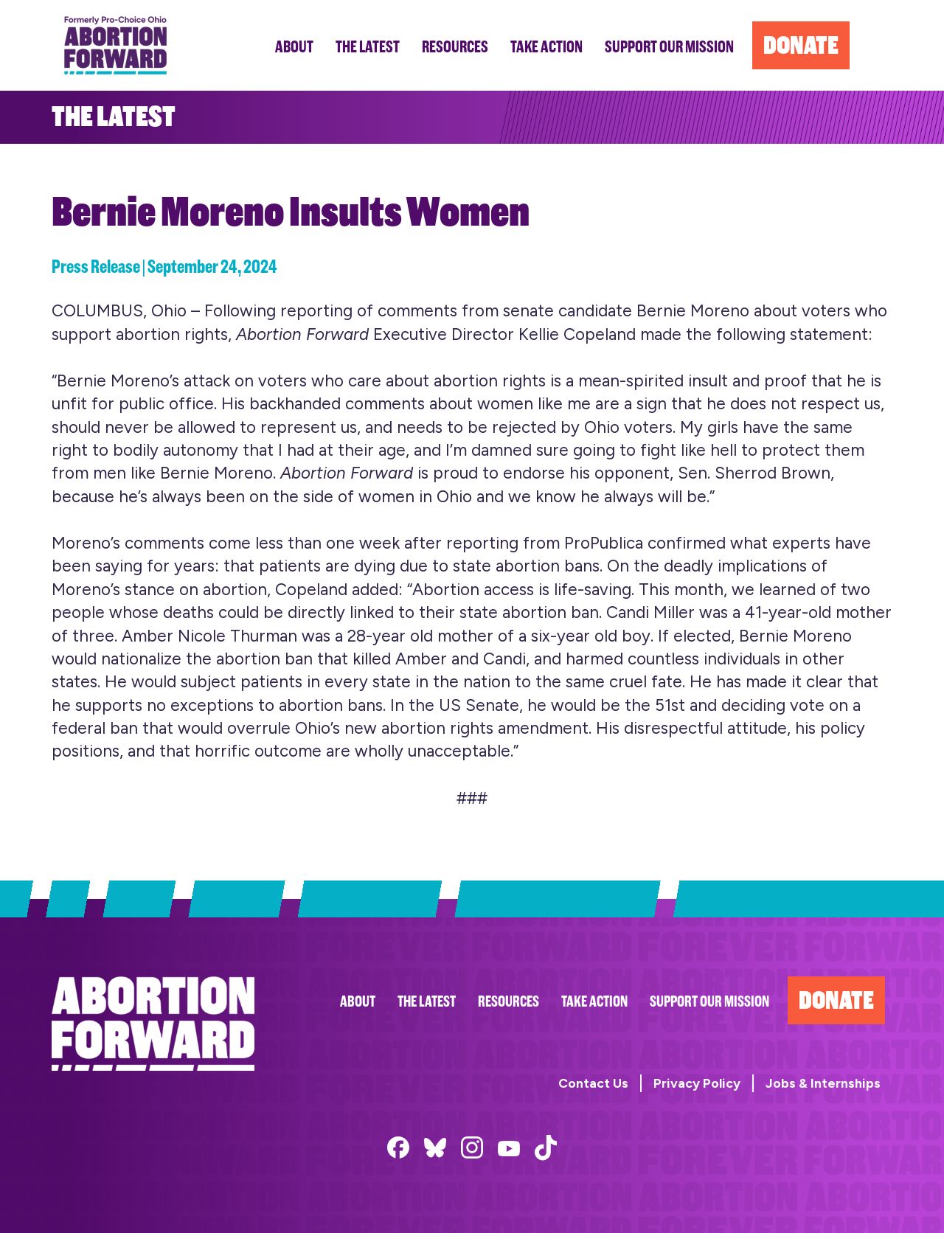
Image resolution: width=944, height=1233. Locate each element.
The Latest (427, 1002)
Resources (508, 1002)
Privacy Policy (696, 1083)
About (357, 1002)
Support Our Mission (709, 1002)
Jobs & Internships (823, 1083)
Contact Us (593, 1083)
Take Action (594, 1002)
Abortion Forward (115, 45)
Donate (836, 1000)
